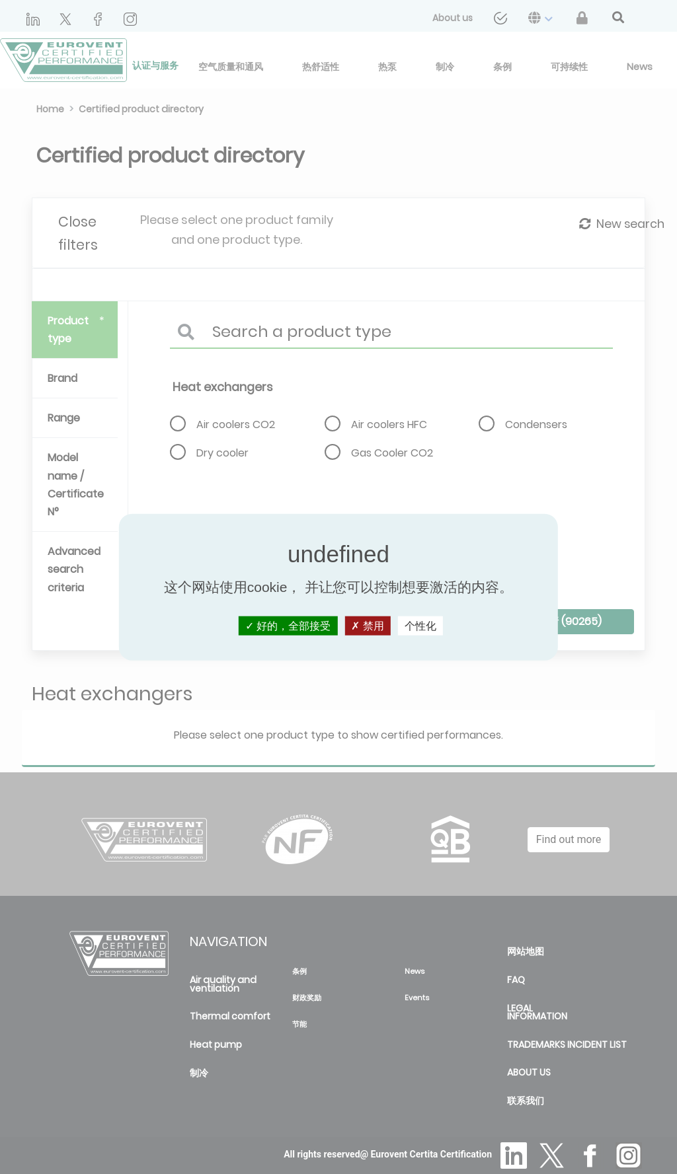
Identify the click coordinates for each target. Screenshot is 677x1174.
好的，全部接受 (288, 626)
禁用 (367, 626)
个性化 (420, 626)
